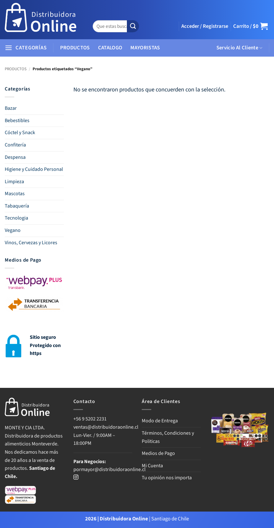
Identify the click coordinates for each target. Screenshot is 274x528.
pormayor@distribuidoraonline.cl (109, 469)
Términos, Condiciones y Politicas (168, 437)
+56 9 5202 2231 (90, 418)
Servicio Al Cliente (239, 48)
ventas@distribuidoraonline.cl (106, 427)
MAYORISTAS (145, 48)
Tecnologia (16, 217)
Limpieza (14, 181)
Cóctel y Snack (20, 132)
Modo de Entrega (160, 420)
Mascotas (15, 193)
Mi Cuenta (152, 465)
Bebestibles (17, 120)
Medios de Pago (158, 453)
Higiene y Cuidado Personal (34, 169)
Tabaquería (17, 205)
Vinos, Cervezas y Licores (31, 242)
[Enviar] (133, 26)
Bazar (11, 108)
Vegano (13, 230)
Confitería (15, 144)
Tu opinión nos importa (167, 477)
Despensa (15, 157)
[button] (204, 26)
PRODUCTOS (75, 48)
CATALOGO (110, 48)
